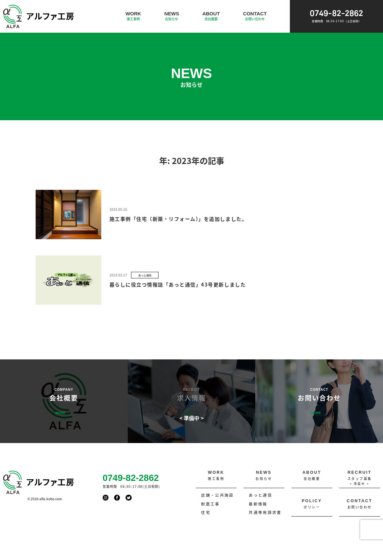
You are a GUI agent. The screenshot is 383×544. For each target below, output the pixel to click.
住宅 (205, 512)
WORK (133, 16)
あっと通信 (260, 495)
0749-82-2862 (336, 16)
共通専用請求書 (265, 512)
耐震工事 (210, 503)
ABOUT (211, 16)
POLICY (311, 504)
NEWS (171, 16)
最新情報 (258, 503)
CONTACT (255, 16)
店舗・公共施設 (217, 495)
